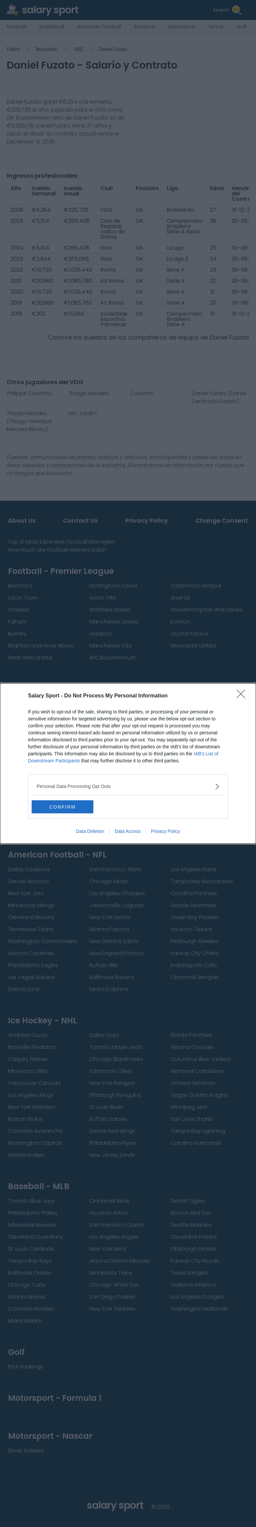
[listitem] (128, 786)
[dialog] (128, 763)
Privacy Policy (165, 831)
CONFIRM (63, 807)
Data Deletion (90, 831)
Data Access (128, 831)
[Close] (243, 696)
